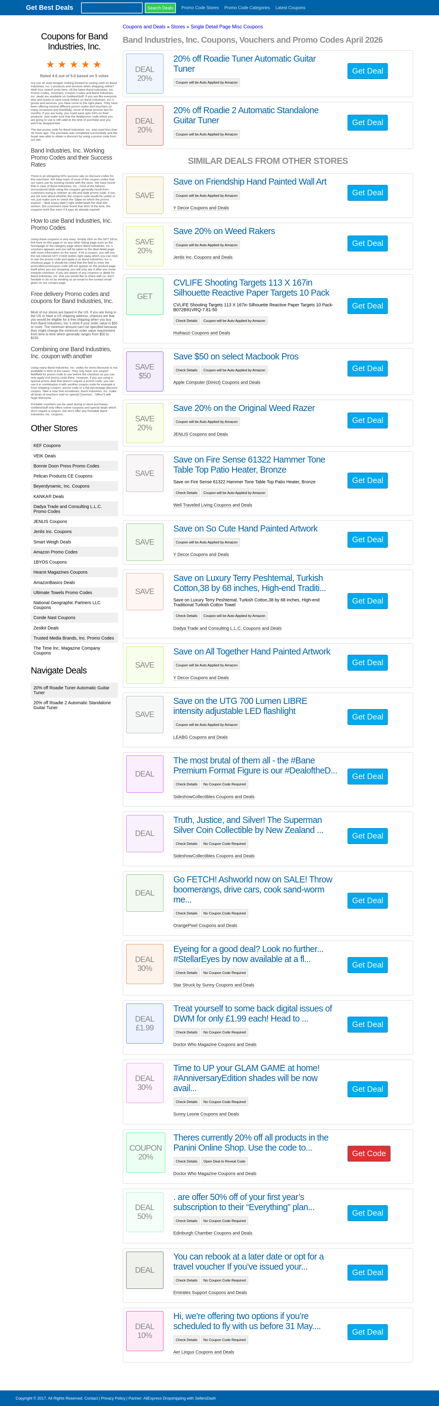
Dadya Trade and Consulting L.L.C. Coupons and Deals (227, 628)
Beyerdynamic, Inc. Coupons (62, 486)
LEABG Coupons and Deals (200, 737)
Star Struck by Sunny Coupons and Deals (214, 984)
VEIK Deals (45, 455)
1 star (51, 64)
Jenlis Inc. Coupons (53, 531)
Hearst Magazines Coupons (61, 572)
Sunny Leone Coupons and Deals (206, 1114)
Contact (91, 1398)
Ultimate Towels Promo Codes (63, 592)
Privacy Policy (113, 1398)
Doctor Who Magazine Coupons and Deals (215, 1044)
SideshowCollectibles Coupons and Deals (214, 796)
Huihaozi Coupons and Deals (201, 332)
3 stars (74, 64)
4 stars (86, 64)
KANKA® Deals (49, 496)
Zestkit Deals (46, 627)
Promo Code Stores (200, 7)
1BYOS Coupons (50, 562)
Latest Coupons (290, 7)
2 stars (62, 64)
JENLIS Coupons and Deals (200, 434)
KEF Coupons (47, 445)
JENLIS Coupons (50, 521)
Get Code (369, 1153)
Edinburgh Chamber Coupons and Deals (212, 1233)
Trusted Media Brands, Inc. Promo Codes (74, 638)
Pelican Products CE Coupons (63, 476)
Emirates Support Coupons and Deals (210, 1292)
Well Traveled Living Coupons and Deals (212, 505)
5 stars (97, 64)
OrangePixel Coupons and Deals (205, 925)
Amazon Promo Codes (56, 552)
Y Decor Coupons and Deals (201, 207)
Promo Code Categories (247, 7)
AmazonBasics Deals (54, 582)
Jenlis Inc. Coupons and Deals (203, 257)
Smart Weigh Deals (52, 541)
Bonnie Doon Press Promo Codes (66, 465)
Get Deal (367, 71)
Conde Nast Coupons (55, 617)
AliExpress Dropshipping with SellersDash (179, 1398)
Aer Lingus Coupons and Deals (203, 1352)
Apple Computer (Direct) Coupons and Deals (217, 382)
